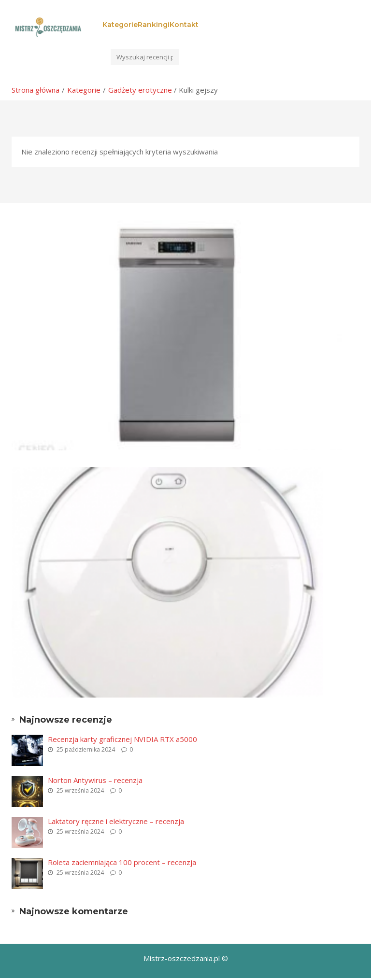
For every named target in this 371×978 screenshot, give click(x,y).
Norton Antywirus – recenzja (95, 780)
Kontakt (184, 24)
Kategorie (120, 24)
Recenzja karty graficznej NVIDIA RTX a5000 (122, 739)
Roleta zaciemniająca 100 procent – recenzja (122, 862)
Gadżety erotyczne (140, 90)
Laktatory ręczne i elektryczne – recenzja (116, 821)
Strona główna (35, 90)
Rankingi (154, 24)
